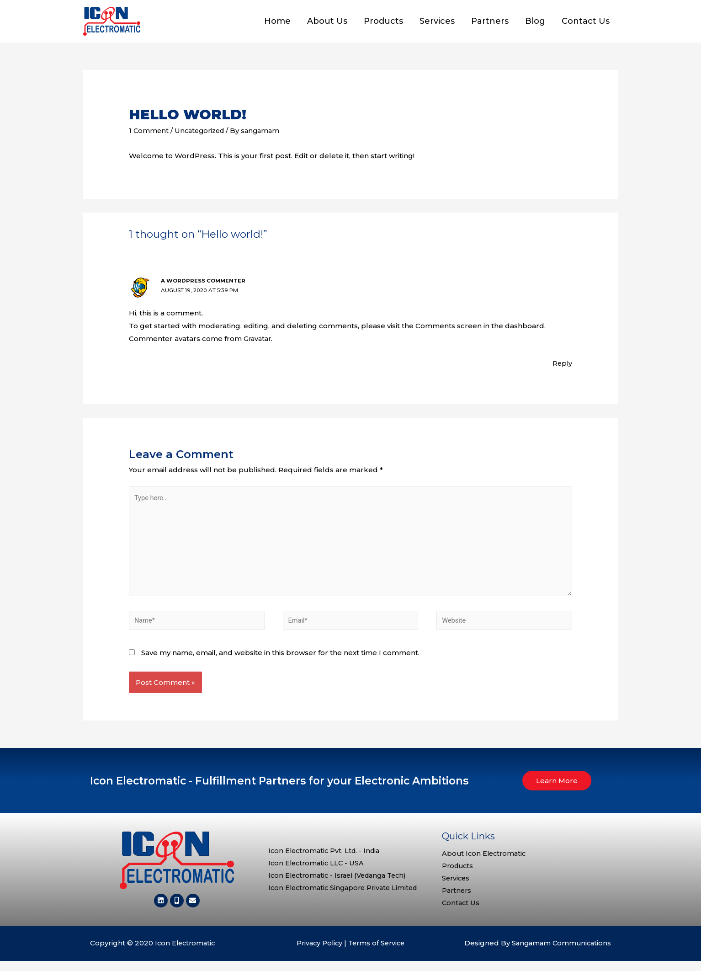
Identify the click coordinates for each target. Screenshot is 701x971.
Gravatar (258, 343)
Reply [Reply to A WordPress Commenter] (562, 368)
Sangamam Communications (559, 953)
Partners (490, 24)
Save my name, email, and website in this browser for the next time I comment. (280, 661)
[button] (556, 790)
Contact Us (586, 24)
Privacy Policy (318, 953)
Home (277, 24)
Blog (535, 24)
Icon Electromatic (186, 953)
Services (437, 24)
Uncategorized (202, 136)
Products (383, 24)
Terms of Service (377, 953)
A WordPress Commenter (204, 286)
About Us (327, 24)
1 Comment (149, 136)
